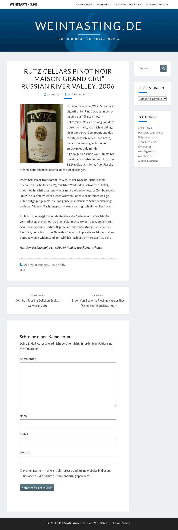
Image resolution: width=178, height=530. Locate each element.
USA (22, 270)
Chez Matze (145, 127)
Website (25, 452)
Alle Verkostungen (157, 4)
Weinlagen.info (147, 151)
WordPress (101, 523)
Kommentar (29, 359)
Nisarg (126, 523)
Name (24, 416)
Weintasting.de (23, 4)
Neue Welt (57, 265)
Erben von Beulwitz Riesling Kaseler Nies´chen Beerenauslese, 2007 (98, 301)
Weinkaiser (144, 146)
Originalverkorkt (148, 137)
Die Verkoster (84, 4)
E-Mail (24, 434)
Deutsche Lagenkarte (150, 132)
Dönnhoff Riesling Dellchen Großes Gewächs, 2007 (37, 301)
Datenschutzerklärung (128, 4)
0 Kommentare (81, 94)
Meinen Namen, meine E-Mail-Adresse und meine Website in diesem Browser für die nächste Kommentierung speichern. (67, 473)
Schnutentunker (147, 142)
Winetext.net (146, 156)
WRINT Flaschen (148, 160)
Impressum (103, 4)
